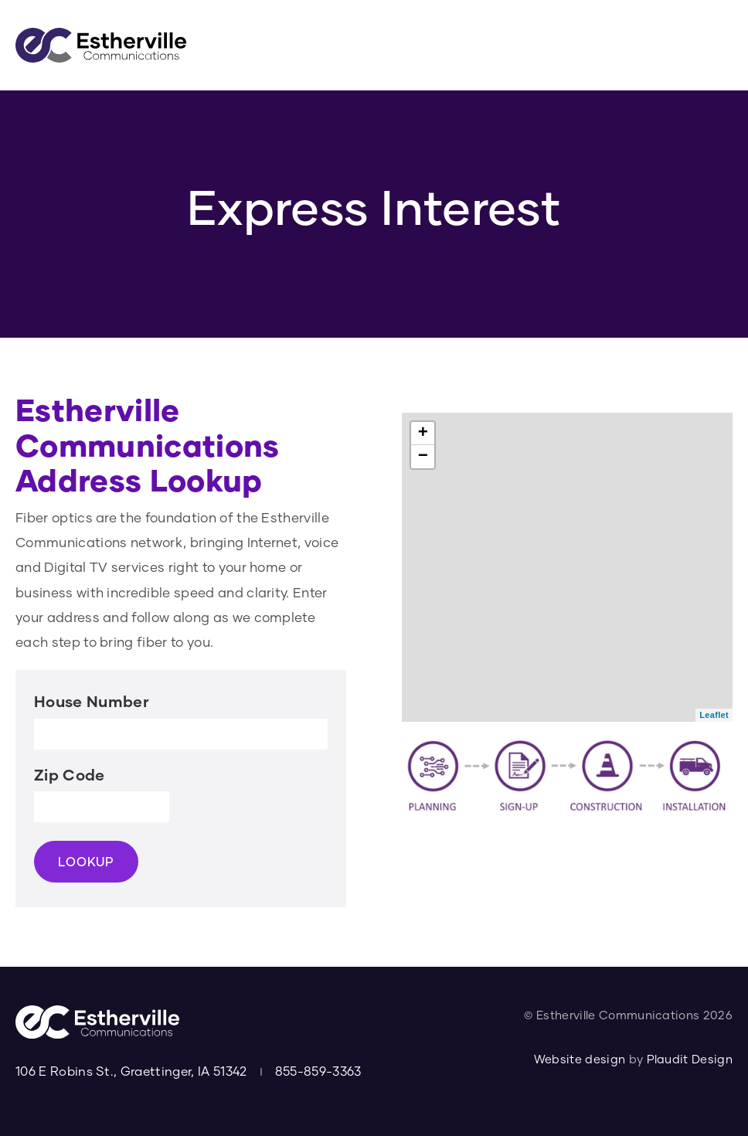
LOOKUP (86, 866)
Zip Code (69, 779)
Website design (579, 1059)
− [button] (423, 461)
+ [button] (423, 438)
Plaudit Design (690, 1059)
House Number (91, 706)
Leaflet (714, 720)
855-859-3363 (318, 1071)
